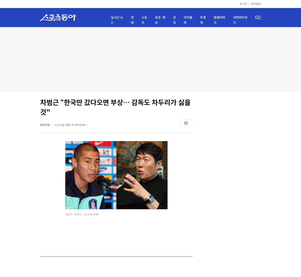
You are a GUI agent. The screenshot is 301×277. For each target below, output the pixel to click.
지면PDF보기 (240, 20)
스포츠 (144, 20)
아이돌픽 (188, 20)
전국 (174, 20)
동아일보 (256, 4)
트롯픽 (203, 20)
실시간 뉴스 (117, 20)
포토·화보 (160, 20)
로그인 (243, 4)
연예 (132, 20)
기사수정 (72, 125)
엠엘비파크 (219, 20)
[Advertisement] (150, 59)
